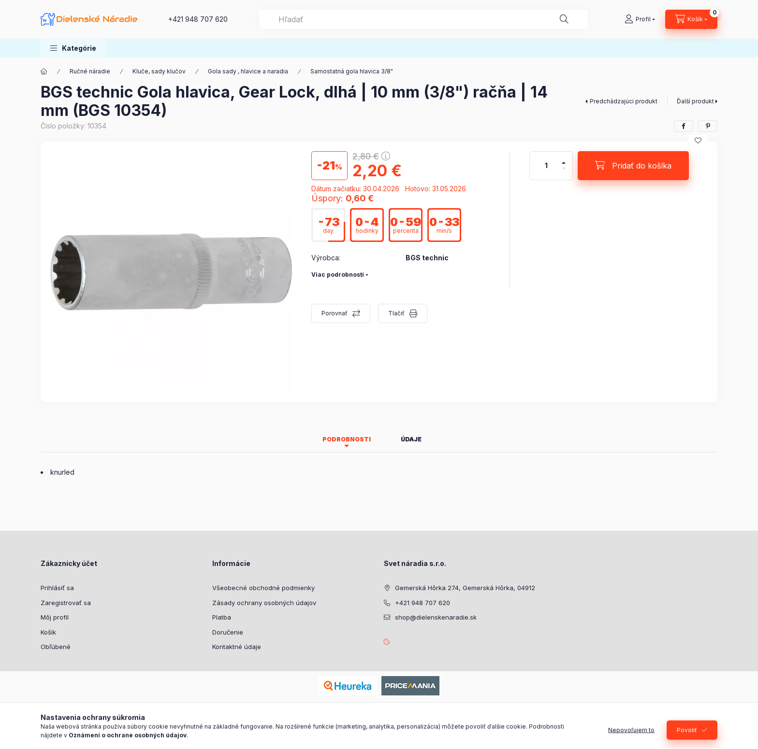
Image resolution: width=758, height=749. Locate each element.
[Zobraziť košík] (691, 19)
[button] (73, 48)
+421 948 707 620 (198, 19)
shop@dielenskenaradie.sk (436, 617)
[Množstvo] (546, 166)
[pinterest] (707, 126)
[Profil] (639, 19)
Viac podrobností (337, 274)
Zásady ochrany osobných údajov (264, 603)
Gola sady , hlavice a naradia (248, 71)
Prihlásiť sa (57, 588)
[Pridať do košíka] (633, 165)
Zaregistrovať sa (66, 603)
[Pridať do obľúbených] (698, 140)
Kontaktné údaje (236, 646)
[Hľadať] (564, 19)
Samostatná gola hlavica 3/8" (351, 71)
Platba (221, 617)
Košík (48, 632)
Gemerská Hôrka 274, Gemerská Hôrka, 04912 (465, 588)
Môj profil (55, 617)
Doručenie (227, 632)
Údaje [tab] (411, 439)
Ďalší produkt (695, 101)
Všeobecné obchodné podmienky (263, 588)
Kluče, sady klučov (159, 71)
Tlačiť (396, 313)
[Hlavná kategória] (44, 71)
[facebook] (683, 126)
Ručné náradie (90, 71)
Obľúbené (56, 646)
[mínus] (564, 173)
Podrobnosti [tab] (346, 439)
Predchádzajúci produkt (623, 101)
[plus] (564, 159)
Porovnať (334, 313)
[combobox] (423, 19)
